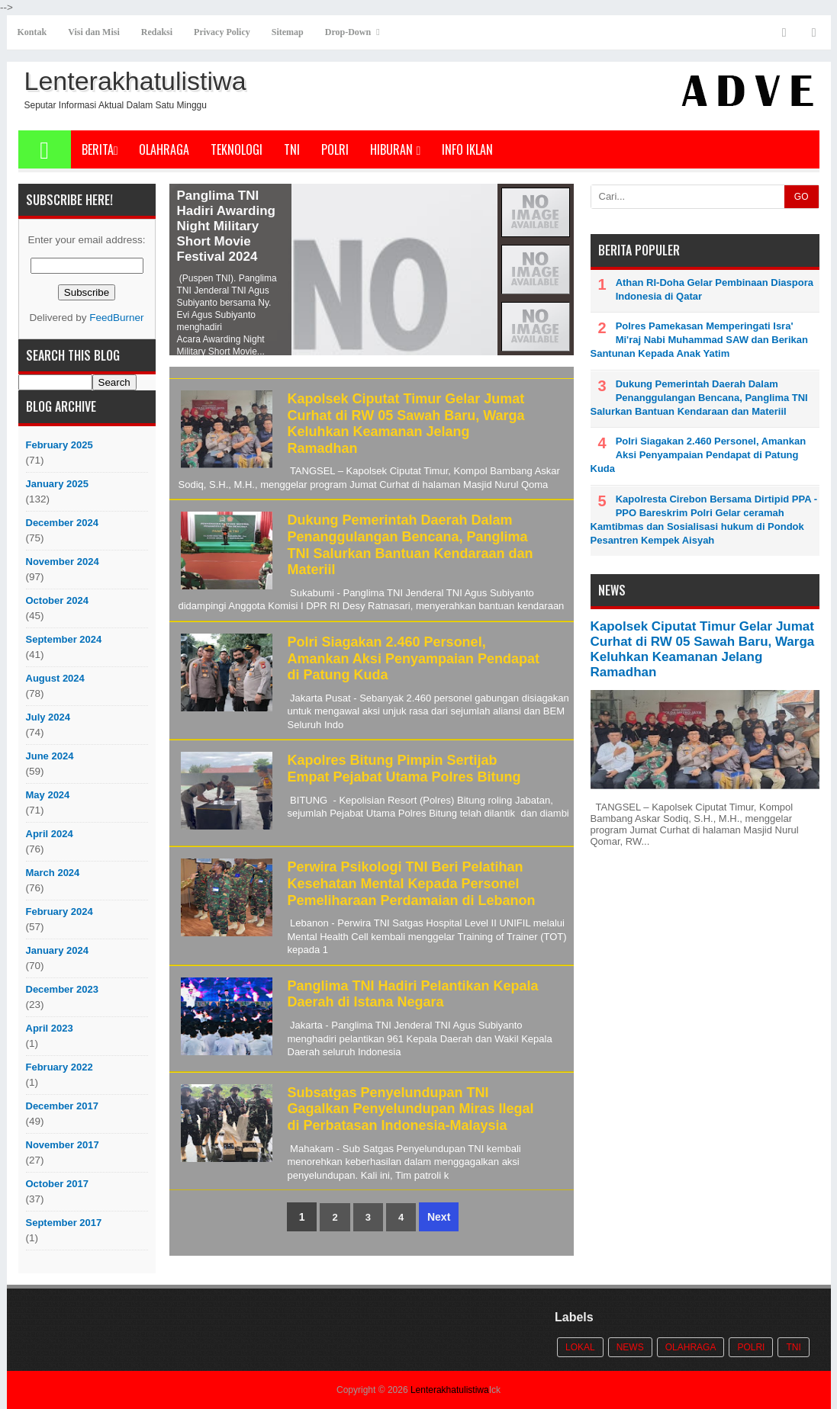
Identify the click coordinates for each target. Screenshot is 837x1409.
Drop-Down (348, 32)
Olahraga (164, 149)
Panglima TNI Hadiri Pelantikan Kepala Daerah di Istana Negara (413, 994)
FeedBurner (116, 317)
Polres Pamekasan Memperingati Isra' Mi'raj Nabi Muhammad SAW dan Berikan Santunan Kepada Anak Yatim (699, 339)
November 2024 (62, 561)
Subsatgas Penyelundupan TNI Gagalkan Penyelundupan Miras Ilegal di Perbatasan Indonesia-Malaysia (411, 1109)
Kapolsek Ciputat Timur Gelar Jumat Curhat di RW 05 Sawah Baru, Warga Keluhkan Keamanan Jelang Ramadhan (406, 423)
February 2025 (59, 445)
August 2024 (55, 678)
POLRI (335, 149)
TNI (292, 149)
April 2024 (49, 833)
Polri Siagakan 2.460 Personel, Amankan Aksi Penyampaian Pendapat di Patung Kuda (413, 658)
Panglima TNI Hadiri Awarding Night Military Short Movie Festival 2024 (226, 226)
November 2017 (62, 1145)
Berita (100, 149)
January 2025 (57, 483)
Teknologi (236, 149)
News (630, 1347)
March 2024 (53, 872)
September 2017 (64, 1222)
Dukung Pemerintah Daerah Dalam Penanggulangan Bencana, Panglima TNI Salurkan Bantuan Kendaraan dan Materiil (410, 544)
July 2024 (48, 717)
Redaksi (156, 32)
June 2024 (50, 756)
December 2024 (62, 522)
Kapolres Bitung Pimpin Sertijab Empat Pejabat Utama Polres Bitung (404, 769)
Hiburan (395, 149)
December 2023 (62, 989)
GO (801, 196)
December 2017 (62, 1106)
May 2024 (48, 795)
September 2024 (64, 639)
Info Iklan (467, 149)
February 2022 (59, 1067)
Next (438, 1217)
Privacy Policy (222, 32)
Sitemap (288, 32)
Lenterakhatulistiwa (449, 1390)
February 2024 (59, 911)
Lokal (580, 1347)
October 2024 (57, 600)
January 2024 (57, 950)
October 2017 (57, 1183)
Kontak (32, 32)
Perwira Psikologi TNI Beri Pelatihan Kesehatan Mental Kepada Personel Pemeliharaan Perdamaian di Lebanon (412, 883)
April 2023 (49, 1028)
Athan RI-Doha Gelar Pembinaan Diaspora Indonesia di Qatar (714, 289)
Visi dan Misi (94, 32)
